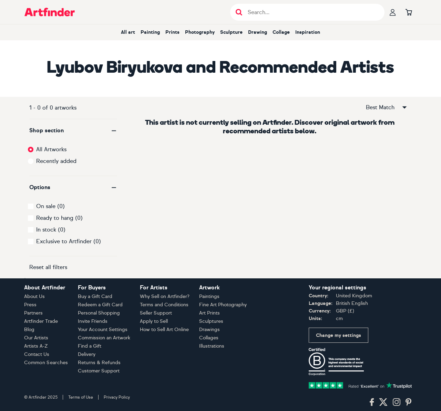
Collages (208, 338)
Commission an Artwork (104, 338)
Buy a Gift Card (95, 296)
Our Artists (36, 338)
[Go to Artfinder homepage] (49, 12)
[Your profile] (392, 12)
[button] (73, 130)
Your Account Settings (102, 329)
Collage (281, 32)
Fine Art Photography (223, 305)
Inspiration (307, 32)
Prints (172, 32)
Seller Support (156, 313)
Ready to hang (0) (59, 218)
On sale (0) (50, 206)
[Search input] (311, 12)
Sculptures (211, 321)
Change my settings (338, 335)
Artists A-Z (36, 346)
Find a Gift (89, 346)
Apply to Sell (154, 321)
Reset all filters (48, 267)
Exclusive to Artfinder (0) (68, 241)
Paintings (209, 296)
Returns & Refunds (99, 363)
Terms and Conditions (164, 305)
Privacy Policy (117, 397)
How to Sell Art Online (164, 329)
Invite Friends (92, 321)
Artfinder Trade (41, 321)
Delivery (86, 354)
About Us (34, 296)
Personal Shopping (99, 313)
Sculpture (231, 32)
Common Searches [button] (46, 363)
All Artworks (51, 149)
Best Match (387, 107)
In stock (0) (50, 229)
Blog (29, 329)
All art (128, 32)
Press (30, 305)
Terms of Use (80, 397)
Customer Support (99, 371)
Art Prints (209, 313)
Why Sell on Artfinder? (164, 296)
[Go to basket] (409, 12)
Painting (150, 32)
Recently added (56, 161)
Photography (200, 32)
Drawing (257, 32)
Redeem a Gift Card (100, 305)
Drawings (209, 329)
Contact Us (36, 354)
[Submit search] (239, 12)
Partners (33, 313)
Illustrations (211, 346)
